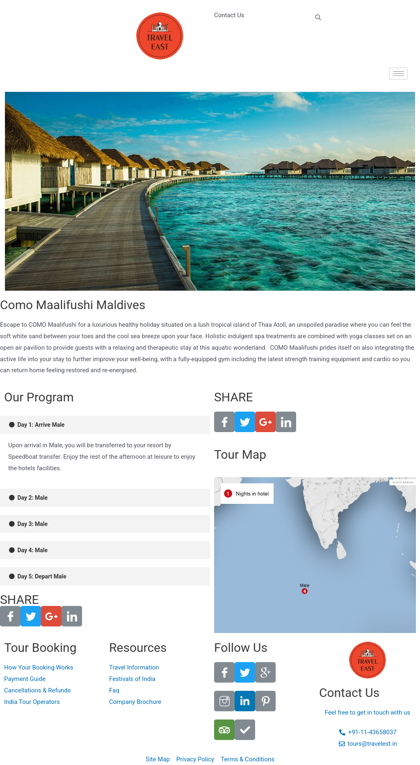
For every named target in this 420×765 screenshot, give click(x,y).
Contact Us (229, 15)
